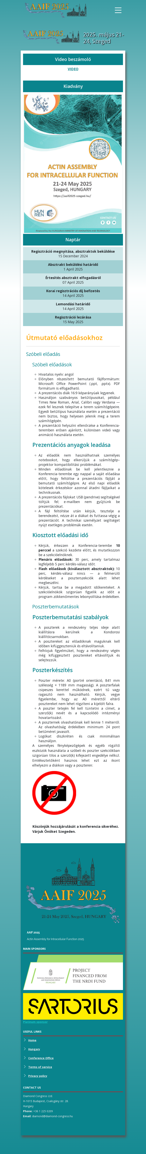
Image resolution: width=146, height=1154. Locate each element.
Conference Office (41, 1058)
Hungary (34, 1049)
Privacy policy (37, 1076)
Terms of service (40, 1067)
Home (32, 1040)
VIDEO (73, 69)
